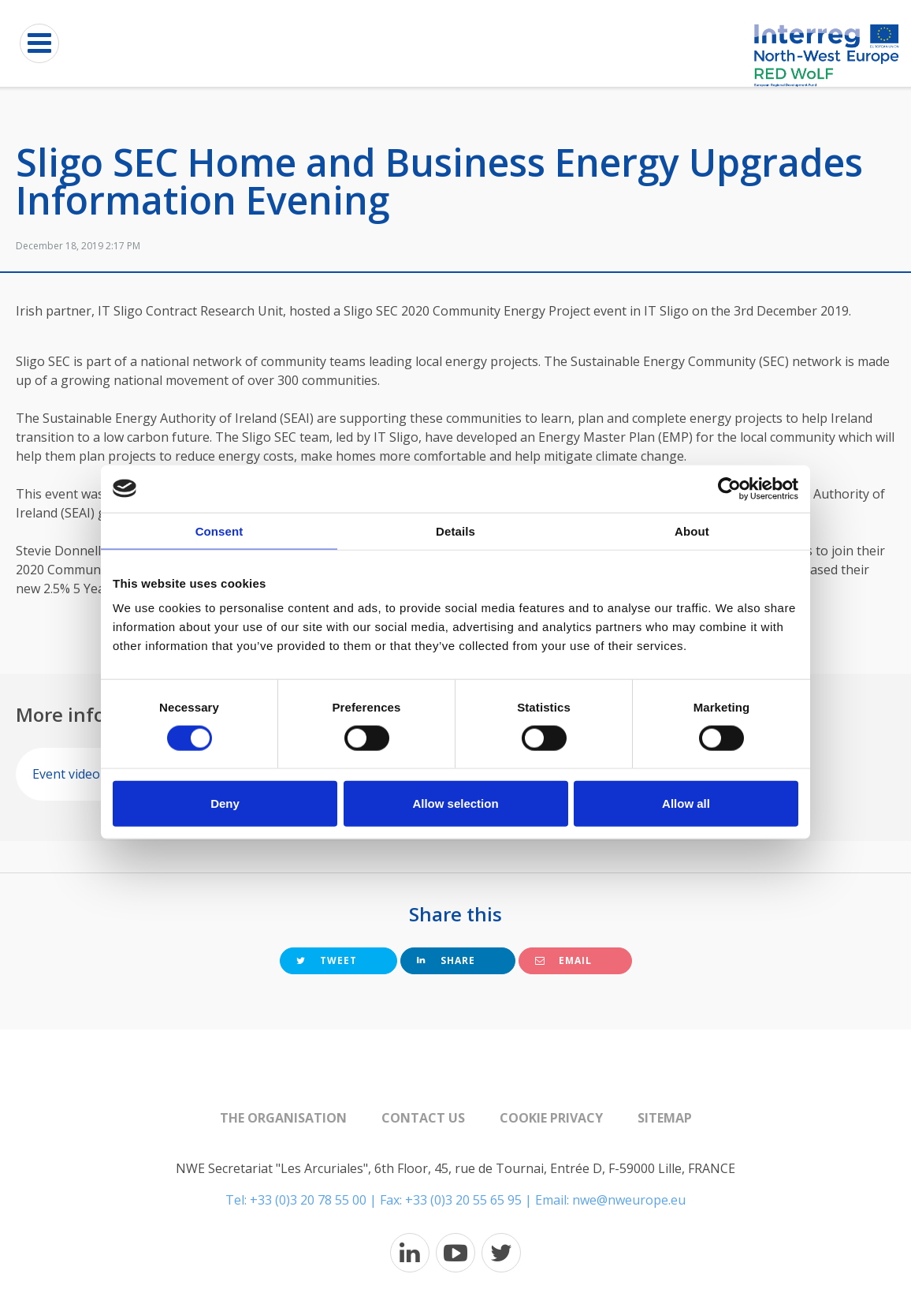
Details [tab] (455, 530)
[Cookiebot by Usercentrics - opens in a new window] (729, 488)
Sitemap (665, 1118)
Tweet (326, 960)
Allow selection (455, 803)
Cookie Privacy (551, 1118)
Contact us (423, 1118)
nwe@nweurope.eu (629, 1200)
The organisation (283, 1118)
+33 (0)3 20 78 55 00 (308, 1200)
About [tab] (692, 530)
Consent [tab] (219, 530)
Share (446, 960)
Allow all (686, 803)
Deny (225, 803)
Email (563, 960)
